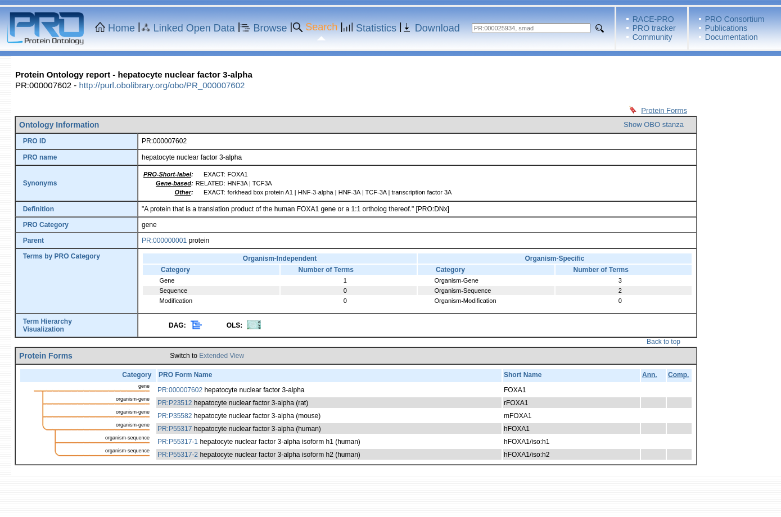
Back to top (663, 342)
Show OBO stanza (654, 124)
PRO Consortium (735, 19)
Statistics (376, 28)
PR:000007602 (179, 390)
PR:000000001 (164, 240)
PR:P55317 (174, 429)
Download (437, 28)
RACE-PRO (653, 19)
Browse (270, 28)
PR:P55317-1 (177, 442)
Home (121, 28)
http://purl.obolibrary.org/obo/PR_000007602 (162, 85)
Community (652, 37)
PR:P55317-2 (177, 455)
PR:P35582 (174, 416)
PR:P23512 (174, 403)
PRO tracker (654, 28)
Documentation (731, 37)
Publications (726, 28)
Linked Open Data (194, 28)
